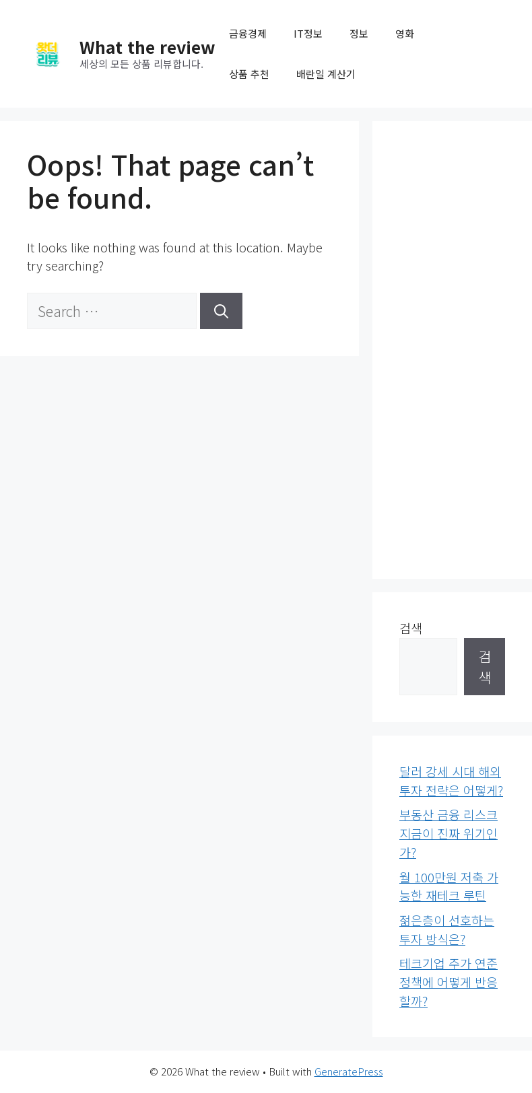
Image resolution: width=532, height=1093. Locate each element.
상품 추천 (249, 74)
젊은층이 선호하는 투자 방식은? (446, 929)
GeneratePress (348, 1071)
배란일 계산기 (326, 74)
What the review (147, 46)
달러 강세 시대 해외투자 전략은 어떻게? (451, 781)
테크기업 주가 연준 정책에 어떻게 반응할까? (448, 981)
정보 (359, 33)
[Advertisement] (452, 350)
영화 (404, 33)
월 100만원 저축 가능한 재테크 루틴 (448, 886)
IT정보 (308, 33)
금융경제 (248, 33)
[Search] (221, 311)
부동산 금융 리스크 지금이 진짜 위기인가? (448, 833)
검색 (410, 628)
